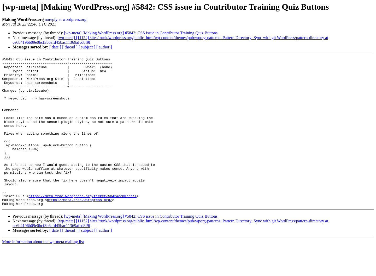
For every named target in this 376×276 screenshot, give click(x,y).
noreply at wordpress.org (65, 19)
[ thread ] (70, 47)
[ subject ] (87, 47)
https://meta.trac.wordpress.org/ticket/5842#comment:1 (82, 224)
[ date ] (55, 47)
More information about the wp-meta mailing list (43, 271)
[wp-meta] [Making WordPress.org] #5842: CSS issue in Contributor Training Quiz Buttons (141, 33)
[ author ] (104, 47)
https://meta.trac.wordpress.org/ (79, 228)
